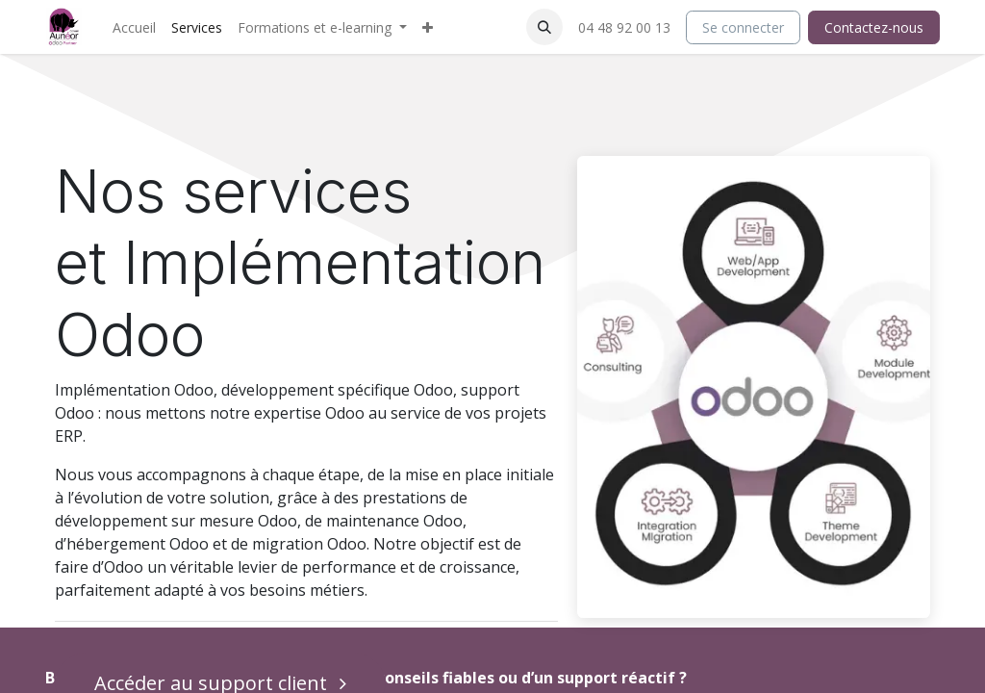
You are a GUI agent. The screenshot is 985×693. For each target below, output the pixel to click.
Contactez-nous (873, 27)
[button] (544, 27)
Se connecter (743, 27)
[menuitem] (134, 27)
